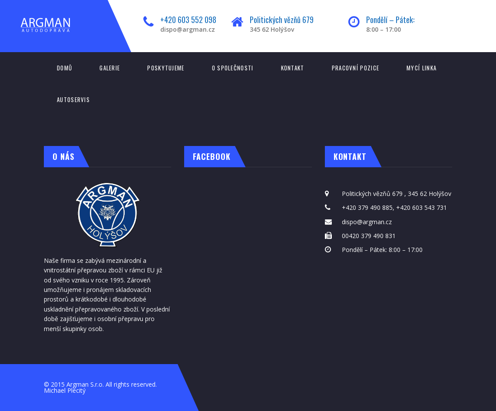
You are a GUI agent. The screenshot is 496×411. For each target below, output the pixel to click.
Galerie (109, 67)
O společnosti (233, 67)
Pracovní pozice (356, 67)
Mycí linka (421, 67)
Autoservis (73, 99)
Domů (64, 67)
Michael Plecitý (65, 390)
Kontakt (292, 67)
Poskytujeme (165, 67)
